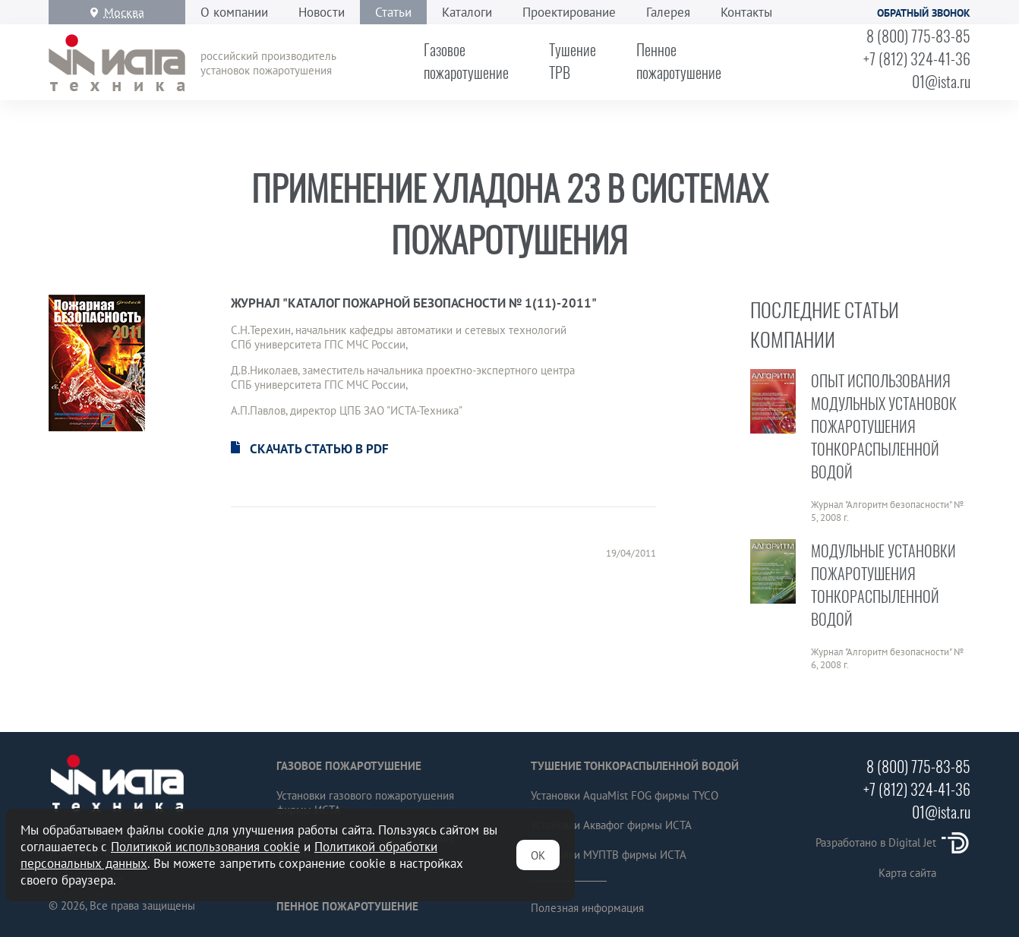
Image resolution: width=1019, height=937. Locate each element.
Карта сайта (907, 873)
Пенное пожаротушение (347, 906)
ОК (538, 855)
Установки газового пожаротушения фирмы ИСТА (365, 802)
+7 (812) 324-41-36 (916, 58)
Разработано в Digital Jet (893, 842)
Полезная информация (587, 908)
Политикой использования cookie (205, 846)
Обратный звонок (923, 13)
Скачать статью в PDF (319, 448)
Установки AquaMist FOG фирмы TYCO (624, 795)
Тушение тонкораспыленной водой (635, 766)
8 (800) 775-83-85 (918, 35)
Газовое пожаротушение (348, 766)
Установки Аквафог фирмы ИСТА (611, 825)
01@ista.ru (941, 81)
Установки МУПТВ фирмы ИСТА (608, 854)
